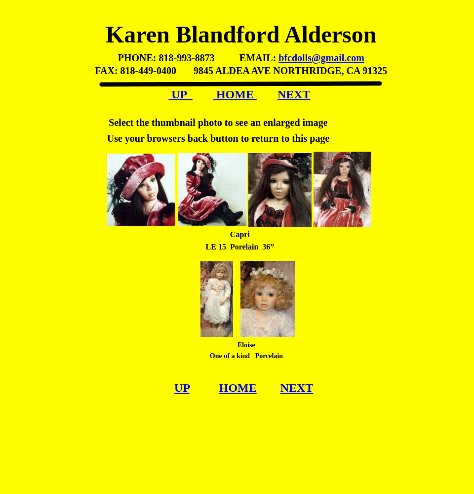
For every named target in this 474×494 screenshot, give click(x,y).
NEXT (294, 94)
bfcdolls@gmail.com (321, 57)
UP (180, 94)
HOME (235, 94)
